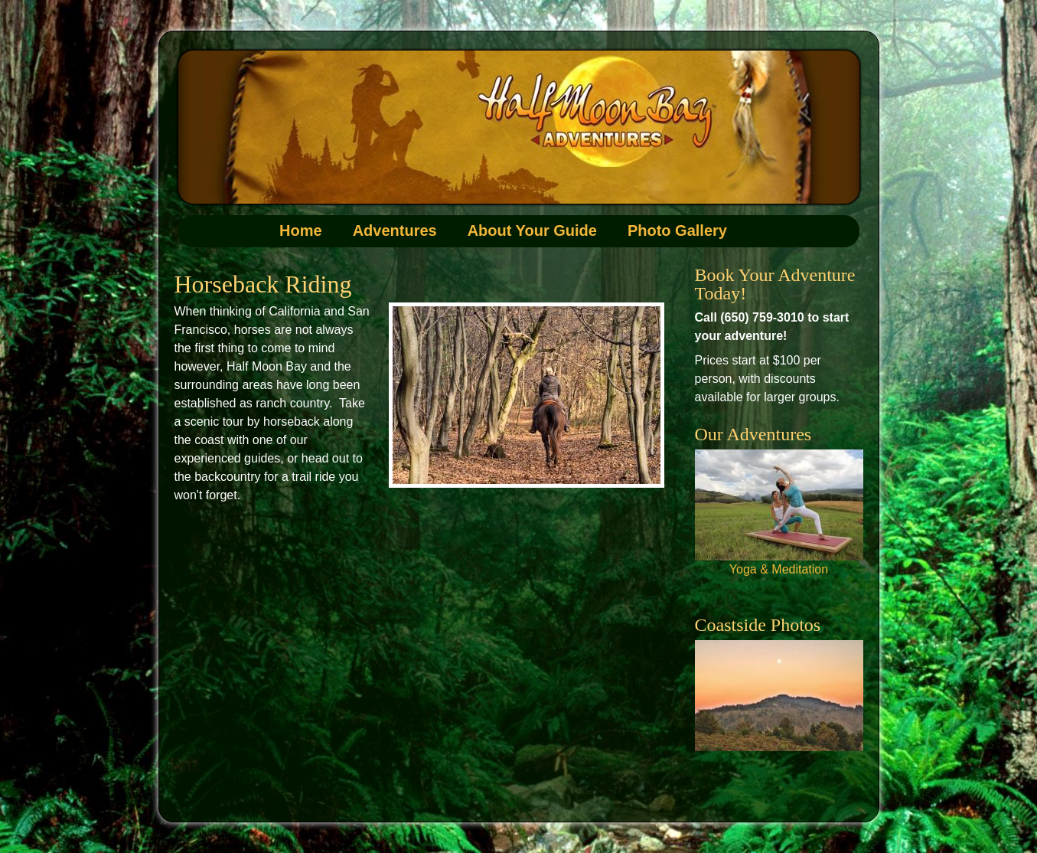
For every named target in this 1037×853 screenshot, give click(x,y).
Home (300, 230)
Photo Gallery (677, 230)
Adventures (395, 230)
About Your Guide (532, 230)
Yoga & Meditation (778, 569)
